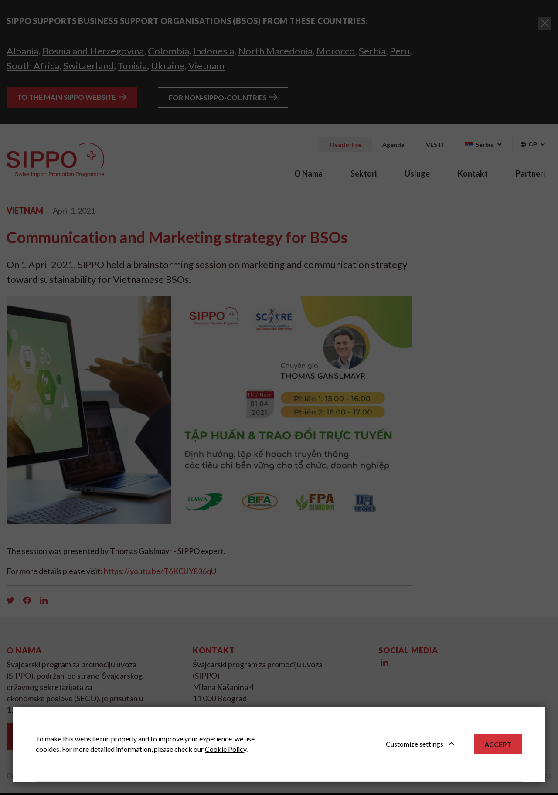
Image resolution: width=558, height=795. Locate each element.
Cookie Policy (225, 749)
